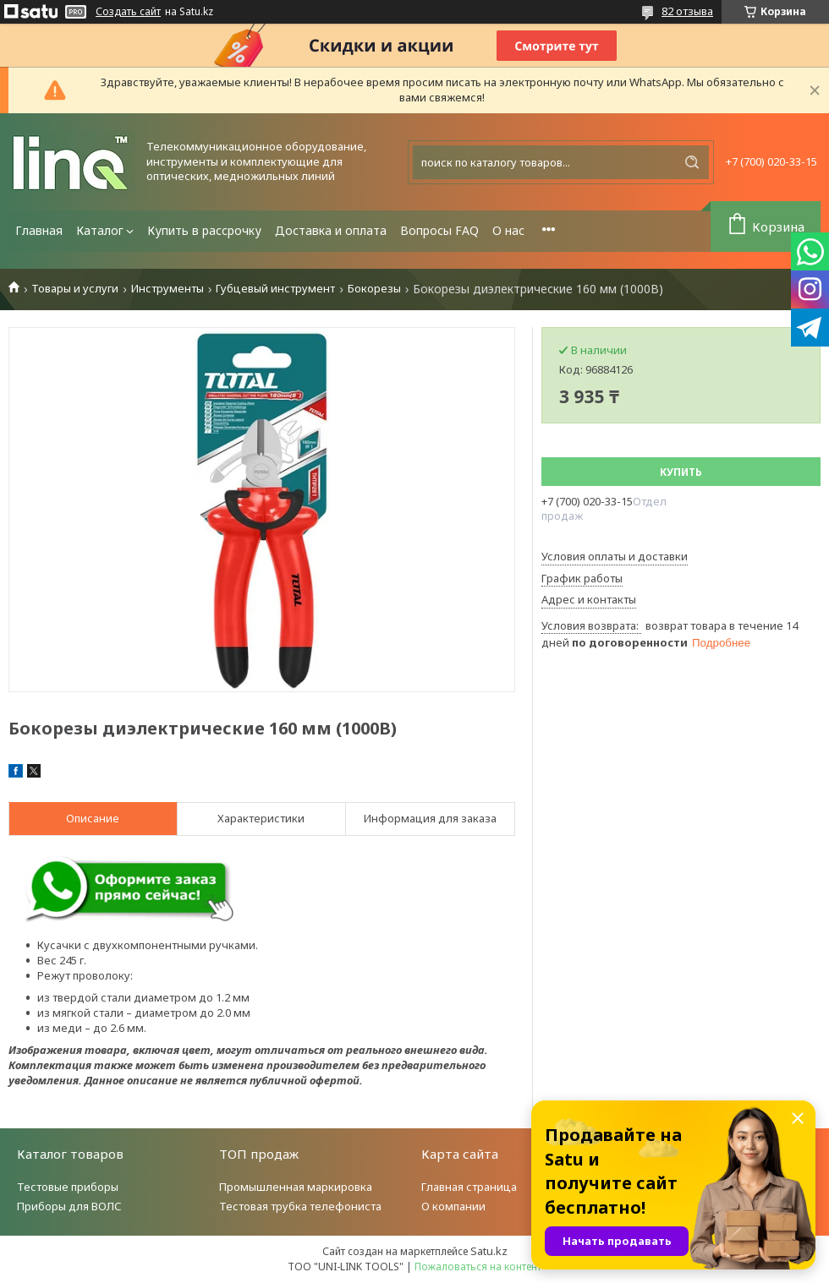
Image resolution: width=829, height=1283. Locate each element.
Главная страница (469, 1186)
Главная (39, 230)
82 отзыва (687, 11)
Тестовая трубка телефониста (300, 1206)
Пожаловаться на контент (477, 1266)
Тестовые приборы (67, 1186)
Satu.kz (489, 1250)
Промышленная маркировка (295, 1186)
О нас (508, 230)
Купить (681, 472)
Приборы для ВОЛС (69, 1206)
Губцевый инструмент (275, 288)
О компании (453, 1206)
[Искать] (692, 162)
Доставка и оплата (331, 230)
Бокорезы (374, 288)
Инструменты (167, 288)
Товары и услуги (74, 288)
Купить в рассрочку (204, 230)
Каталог (100, 230)
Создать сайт (128, 12)
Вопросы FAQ (439, 230)
